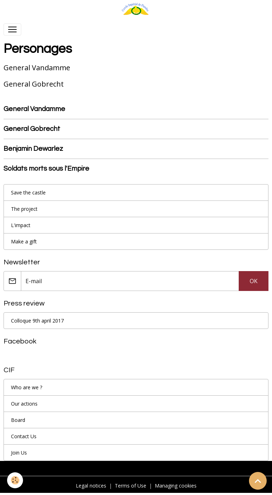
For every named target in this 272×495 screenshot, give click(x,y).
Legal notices (91, 485)
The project (24, 208)
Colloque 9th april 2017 (37, 320)
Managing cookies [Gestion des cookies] (176, 485)
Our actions (24, 403)
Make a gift (24, 241)
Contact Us (23, 436)
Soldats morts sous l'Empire (46, 168)
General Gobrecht (32, 128)
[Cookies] (15, 480)
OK (253, 281)
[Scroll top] (258, 481)
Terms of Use (130, 485)
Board (18, 420)
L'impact (20, 225)
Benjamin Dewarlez (33, 148)
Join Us (19, 452)
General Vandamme (34, 108)
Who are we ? (26, 387)
